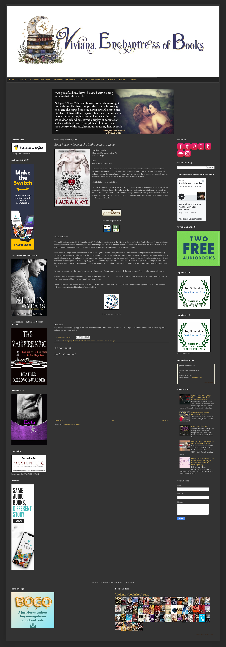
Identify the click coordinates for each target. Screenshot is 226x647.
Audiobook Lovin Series (40, 80)
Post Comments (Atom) (72, 424)
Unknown (61, 337)
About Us (22, 80)
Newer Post (59, 420)
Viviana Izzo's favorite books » (205, 634)
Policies (122, 80)
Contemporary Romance (71, 341)
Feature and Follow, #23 (199, 426)
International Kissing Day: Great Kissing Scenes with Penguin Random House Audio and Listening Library (202, 461)
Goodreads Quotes (208, 382)
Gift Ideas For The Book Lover (91, 80)
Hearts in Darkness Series (87, 341)
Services (133, 80)
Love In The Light (109, 341)
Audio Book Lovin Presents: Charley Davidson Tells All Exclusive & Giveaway (201, 397)
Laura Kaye (99, 341)
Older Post (164, 420)
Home (11, 80)
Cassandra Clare (196, 378)
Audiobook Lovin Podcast (64, 80)
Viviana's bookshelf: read (132, 594)
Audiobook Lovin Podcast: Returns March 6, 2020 (200, 413)
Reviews (111, 80)
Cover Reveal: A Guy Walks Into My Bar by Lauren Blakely (202, 442)
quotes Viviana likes (187, 365)
